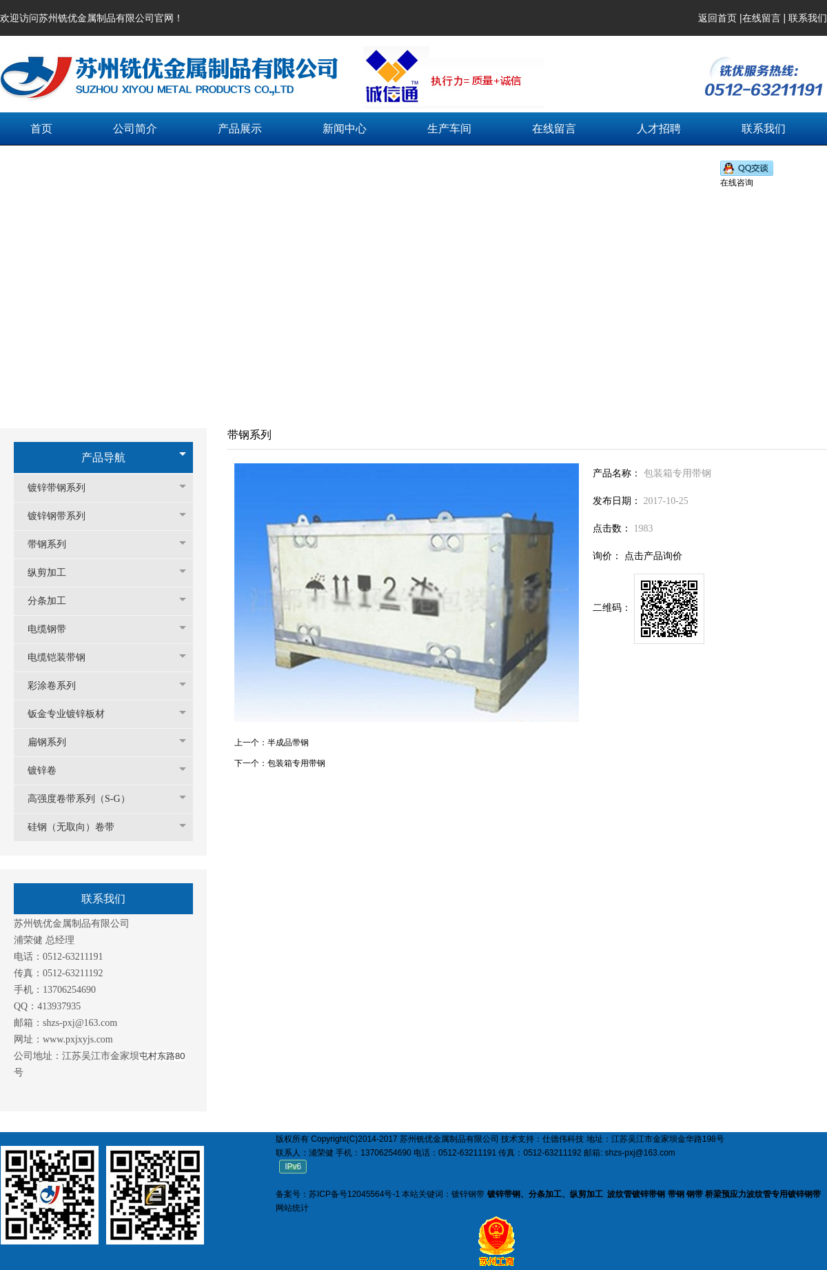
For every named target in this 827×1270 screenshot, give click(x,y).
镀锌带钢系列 (63, 488)
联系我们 (807, 17)
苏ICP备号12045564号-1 (354, 1194)
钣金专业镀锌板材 (73, 714)
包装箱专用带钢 (296, 763)
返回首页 (717, 17)
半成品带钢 (288, 742)
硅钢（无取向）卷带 (78, 827)
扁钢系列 (54, 742)
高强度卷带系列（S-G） (86, 799)
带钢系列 (54, 544)
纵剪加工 (54, 572)
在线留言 (761, 17)
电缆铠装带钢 (63, 657)
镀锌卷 (49, 770)
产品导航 (103, 457)
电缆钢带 (54, 629)
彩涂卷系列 (59, 686)
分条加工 (54, 601)
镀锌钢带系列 (63, 516)
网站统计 (292, 1208)
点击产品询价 (653, 556)
